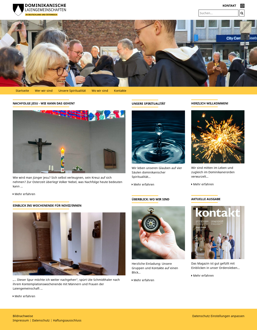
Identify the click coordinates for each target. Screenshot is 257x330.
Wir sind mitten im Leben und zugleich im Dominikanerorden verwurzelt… (213, 172)
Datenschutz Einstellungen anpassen (218, 316)
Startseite (22, 91)
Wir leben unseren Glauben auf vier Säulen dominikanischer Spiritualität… (157, 172)
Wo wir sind (100, 91)
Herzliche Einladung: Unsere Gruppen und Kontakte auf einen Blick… (155, 268)
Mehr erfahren (24, 194)
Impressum (21, 320)
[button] (19, 53)
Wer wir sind (44, 91)
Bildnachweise (23, 316)
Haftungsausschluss (67, 320)
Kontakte (120, 91)
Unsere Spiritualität (72, 91)
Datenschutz (41, 320)
